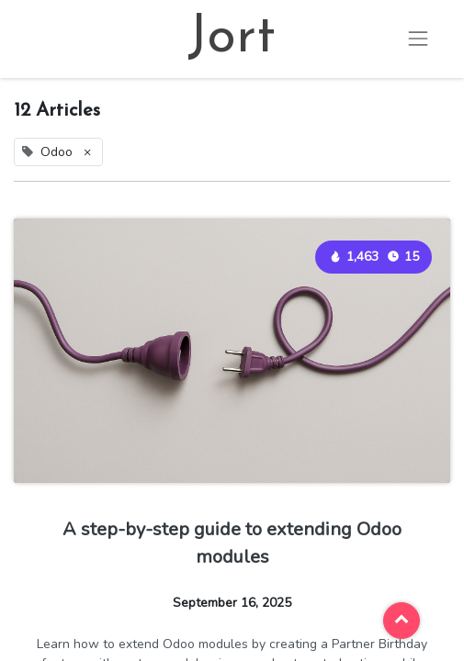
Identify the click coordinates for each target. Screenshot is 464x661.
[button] (401, 620)
